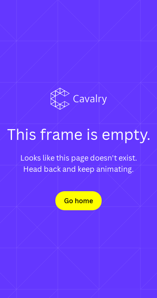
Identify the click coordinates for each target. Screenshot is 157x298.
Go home (78, 200)
